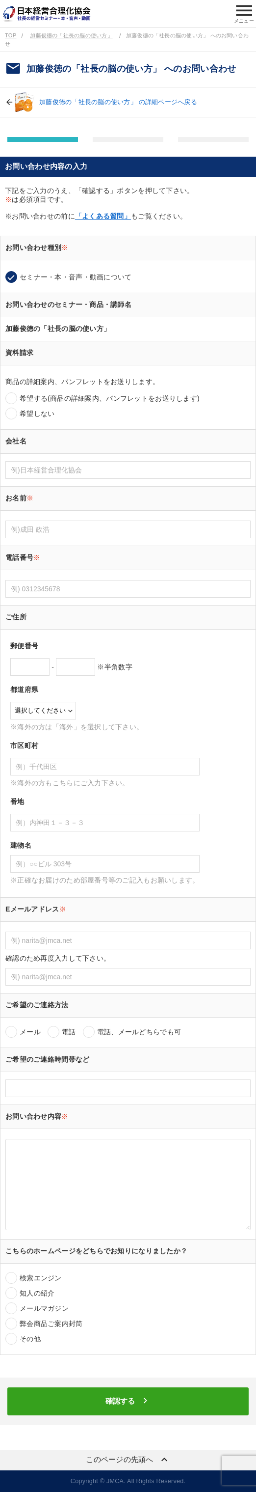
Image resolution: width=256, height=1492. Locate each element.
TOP (10, 35)
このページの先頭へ (128, 1459)
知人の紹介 (37, 1293)
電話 (69, 1032)
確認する (128, 1400)
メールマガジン (44, 1308)
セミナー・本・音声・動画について (75, 277)
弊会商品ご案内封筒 (51, 1323)
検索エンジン (41, 1278)
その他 (30, 1339)
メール (30, 1032)
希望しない (37, 413)
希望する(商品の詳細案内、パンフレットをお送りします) (110, 398)
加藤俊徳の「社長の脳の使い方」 (71, 35)
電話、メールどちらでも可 (139, 1032)
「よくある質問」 (103, 216)
